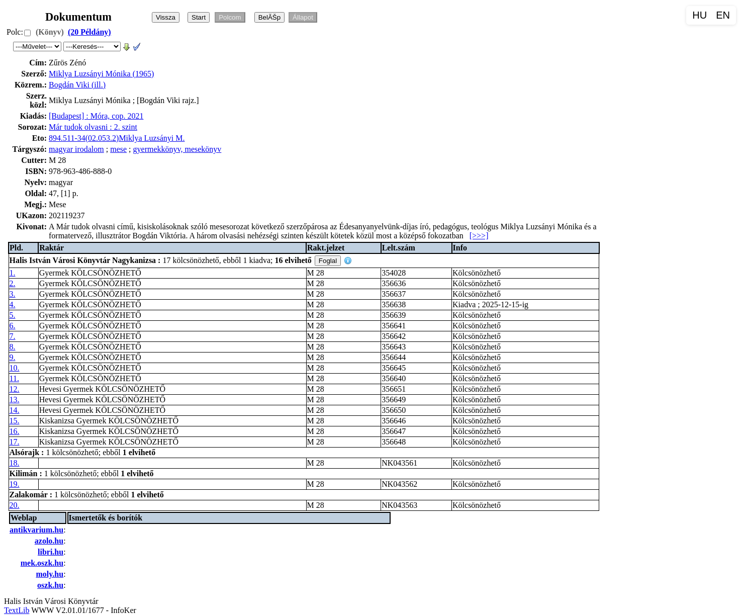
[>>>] (479, 235)
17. (15, 441)
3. (13, 294)
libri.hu (50, 552)
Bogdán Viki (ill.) (77, 84)
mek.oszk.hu (42, 563)
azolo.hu (49, 541)
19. (15, 484)
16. (15, 431)
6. (13, 325)
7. (13, 336)
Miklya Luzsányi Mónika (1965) (101, 73)
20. (15, 505)
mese (118, 149)
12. (15, 389)
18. (15, 463)
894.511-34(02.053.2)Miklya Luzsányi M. (116, 138)
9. (13, 357)
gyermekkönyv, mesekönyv (177, 149)
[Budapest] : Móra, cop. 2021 (96, 116)
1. (13, 273)
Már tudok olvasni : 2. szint (93, 127)
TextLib (16, 610)
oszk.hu (50, 585)
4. (13, 304)
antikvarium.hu (36, 529)
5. (13, 315)
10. (15, 368)
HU (699, 15)
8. (13, 346)
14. (15, 410)
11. (14, 378)
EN (723, 15)
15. (15, 420)
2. (13, 283)
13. (15, 399)
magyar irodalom (76, 149)
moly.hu (49, 574)
